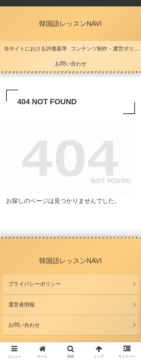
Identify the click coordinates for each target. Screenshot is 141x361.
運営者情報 (21, 305)
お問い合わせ (24, 325)
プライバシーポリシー (34, 284)
